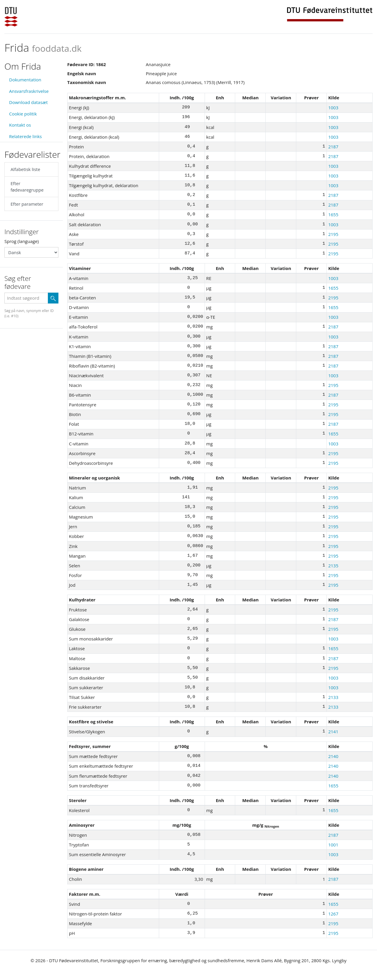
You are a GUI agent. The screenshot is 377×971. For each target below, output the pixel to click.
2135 (333, 565)
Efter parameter (27, 204)
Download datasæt (28, 102)
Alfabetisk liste (25, 169)
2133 (333, 697)
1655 (333, 214)
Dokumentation (25, 80)
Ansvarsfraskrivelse (29, 91)
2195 (333, 234)
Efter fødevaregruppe (27, 186)
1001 (333, 845)
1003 (333, 107)
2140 (333, 756)
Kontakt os (20, 125)
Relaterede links (25, 136)
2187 (333, 147)
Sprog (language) (21, 241)
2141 (333, 731)
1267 (333, 914)
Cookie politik (23, 114)
